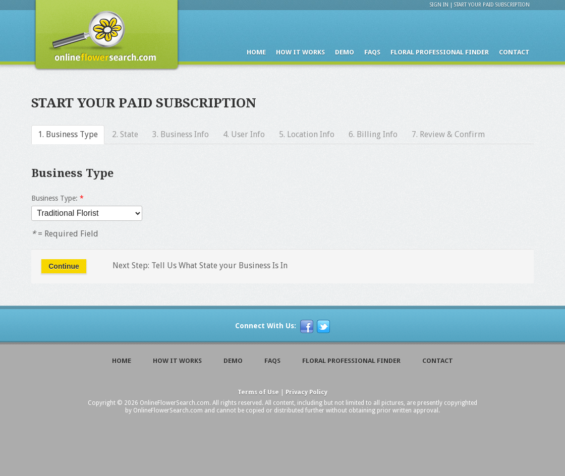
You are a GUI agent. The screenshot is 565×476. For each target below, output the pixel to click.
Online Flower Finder (105, 37)
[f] (306, 326)
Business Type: (57, 198)
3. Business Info (180, 134)
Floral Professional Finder (439, 52)
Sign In (439, 5)
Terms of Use (258, 392)
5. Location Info (306, 134)
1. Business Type (68, 134)
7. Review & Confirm (448, 134)
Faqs (372, 52)
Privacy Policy (306, 392)
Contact (514, 52)
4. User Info (244, 134)
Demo (344, 52)
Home (256, 52)
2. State (125, 134)
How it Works (300, 52)
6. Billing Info (373, 134)
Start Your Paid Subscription (492, 5)
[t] (323, 326)
